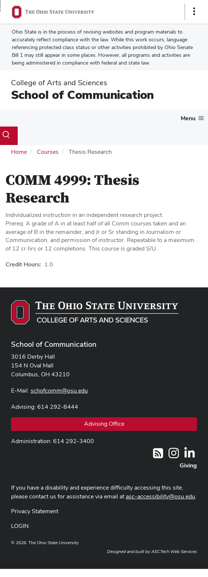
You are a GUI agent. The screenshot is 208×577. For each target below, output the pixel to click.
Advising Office (104, 424)
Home (19, 152)
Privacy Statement (34, 511)
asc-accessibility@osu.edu (160, 496)
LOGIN (20, 526)
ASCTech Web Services (174, 551)
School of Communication (82, 94)
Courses (48, 152)
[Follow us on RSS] (158, 455)
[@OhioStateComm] (174, 455)
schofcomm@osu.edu (59, 390)
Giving (188, 465)
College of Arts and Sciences (59, 82)
